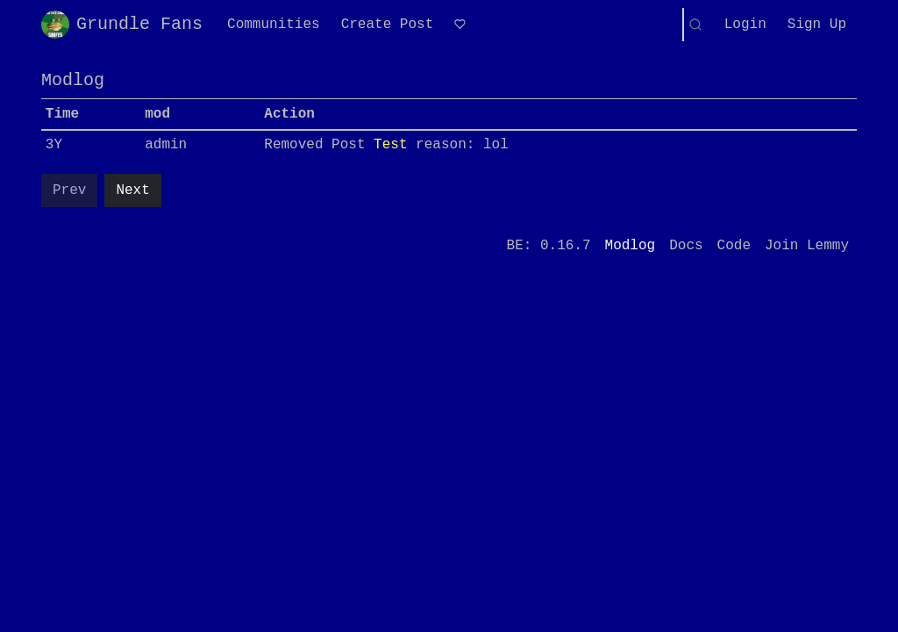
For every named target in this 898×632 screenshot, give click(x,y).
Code (734, 246)
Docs (685, 246)
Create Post (387, 24)
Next (132, 190)
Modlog (630, 246)
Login (745, 24)
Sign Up (817, 24)
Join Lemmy (807, 246)
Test (390, 145)
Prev (69, 190)
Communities (273, 24)
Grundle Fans (122, 25)
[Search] (695, 24)
